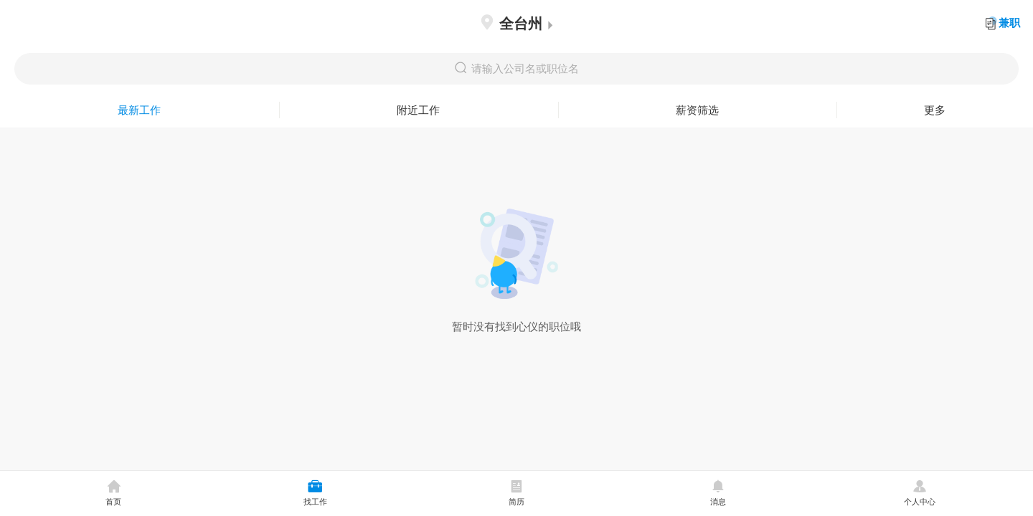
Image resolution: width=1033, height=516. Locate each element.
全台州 (516, 23)
